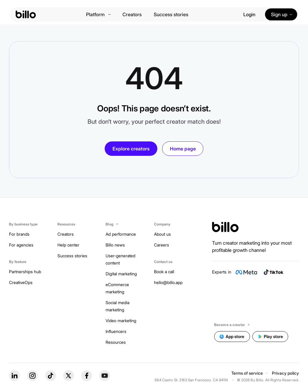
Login (249, 14)
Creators (132, 14)
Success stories (171, 14)
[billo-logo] (26, 14)
